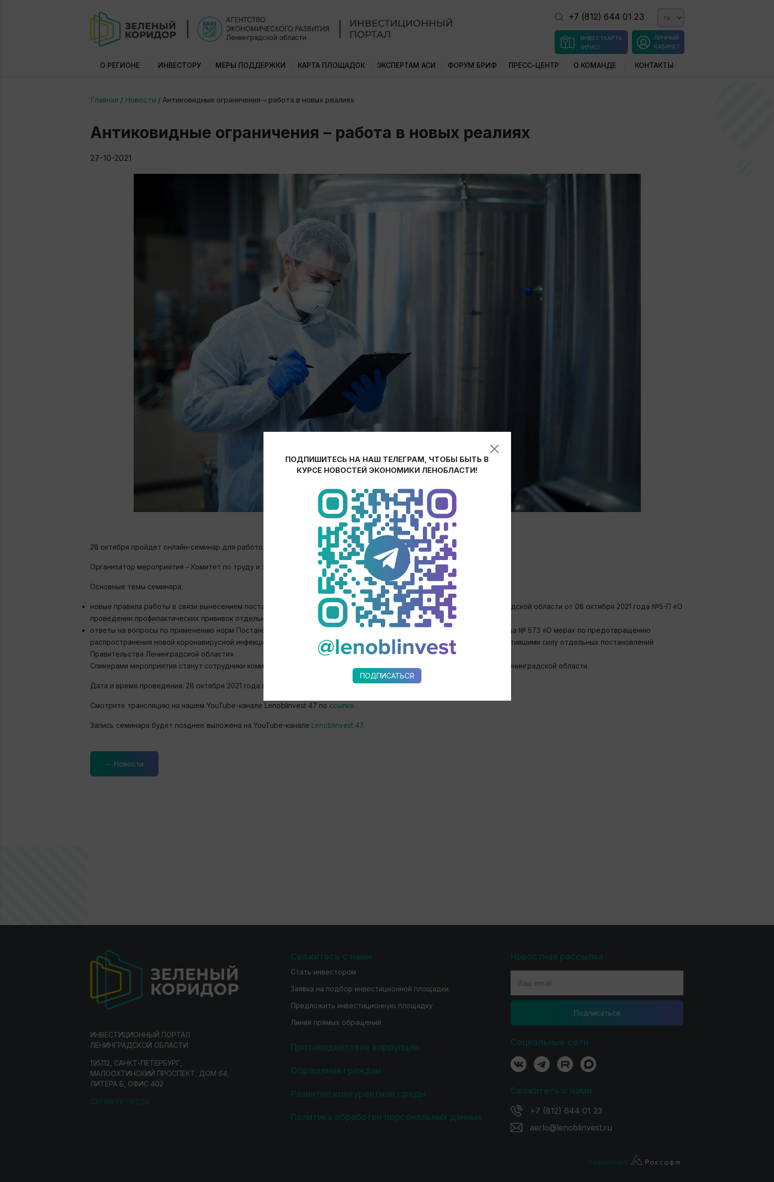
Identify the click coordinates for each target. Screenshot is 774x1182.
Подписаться (387, 508)
